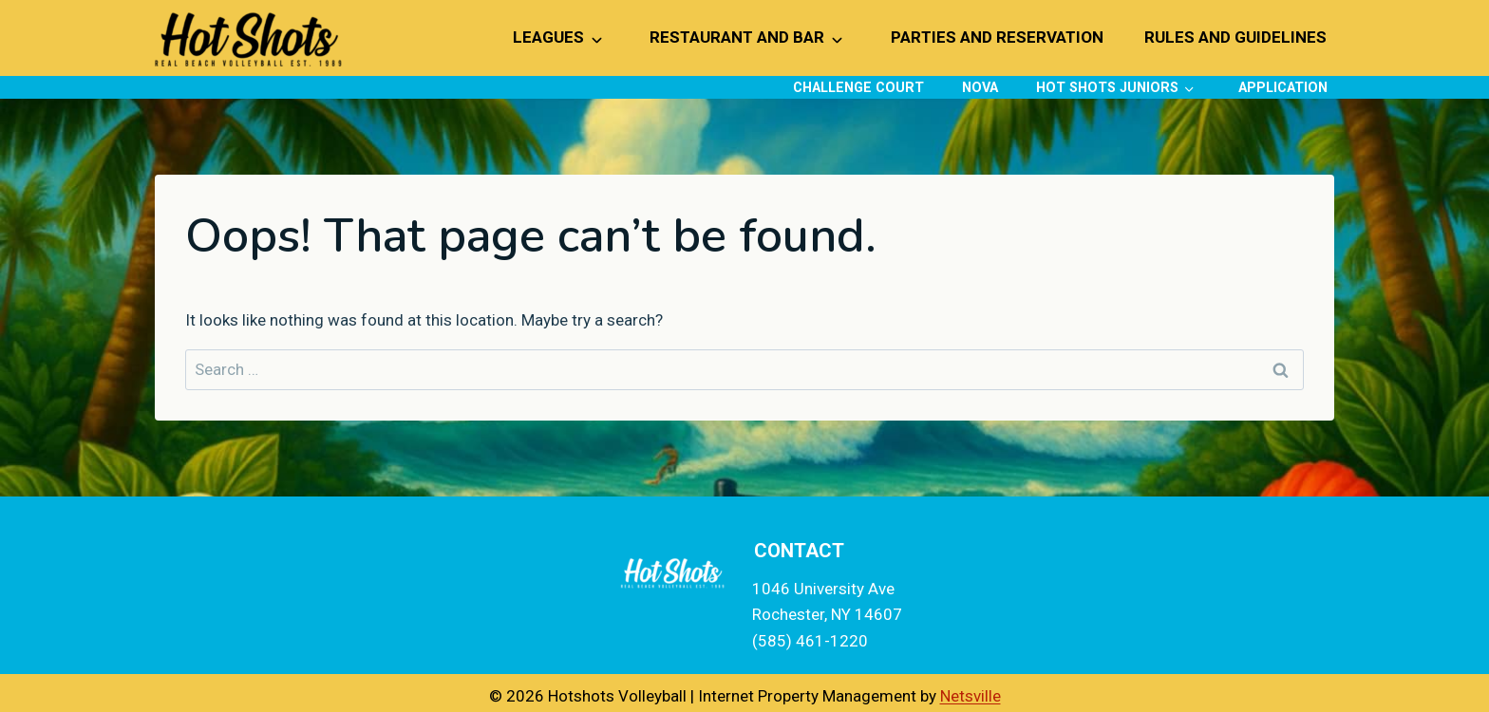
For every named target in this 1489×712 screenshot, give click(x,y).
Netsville (970, 695)
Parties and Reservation (997, 37)
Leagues (548, 37)
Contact (799, 550)
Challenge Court (858, 88)
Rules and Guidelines (1235, 37)
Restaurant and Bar (737, 37)
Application (1283, 88)
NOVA (980, 88)
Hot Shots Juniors (1107, 88)
